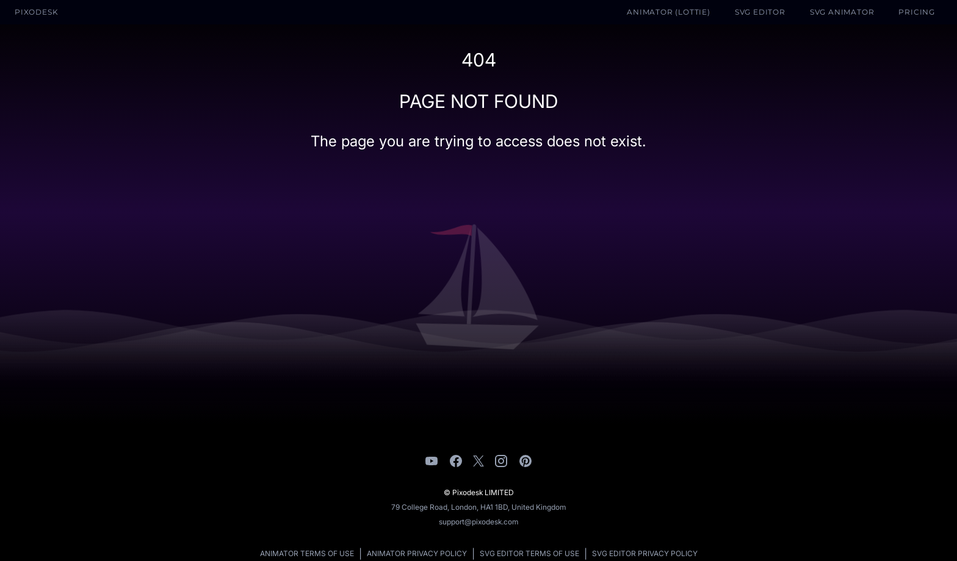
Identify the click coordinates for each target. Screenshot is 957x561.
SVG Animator (842, 11)
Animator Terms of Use (307, 553)
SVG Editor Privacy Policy (645, 553)
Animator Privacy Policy (417, 553)
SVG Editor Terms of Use (529, 553)
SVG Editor (760, 11)
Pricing (916, 11)
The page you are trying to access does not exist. (478, 141)
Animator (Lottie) (668, 11)
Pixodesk (36, 11)
